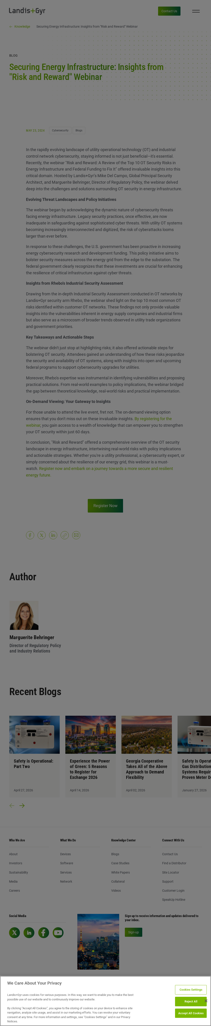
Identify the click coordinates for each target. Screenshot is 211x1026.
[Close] (206, 1001)
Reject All (191, 1001)
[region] (105, 1001)
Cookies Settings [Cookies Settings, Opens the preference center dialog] (191, 990)
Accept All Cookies (191, 1013)
